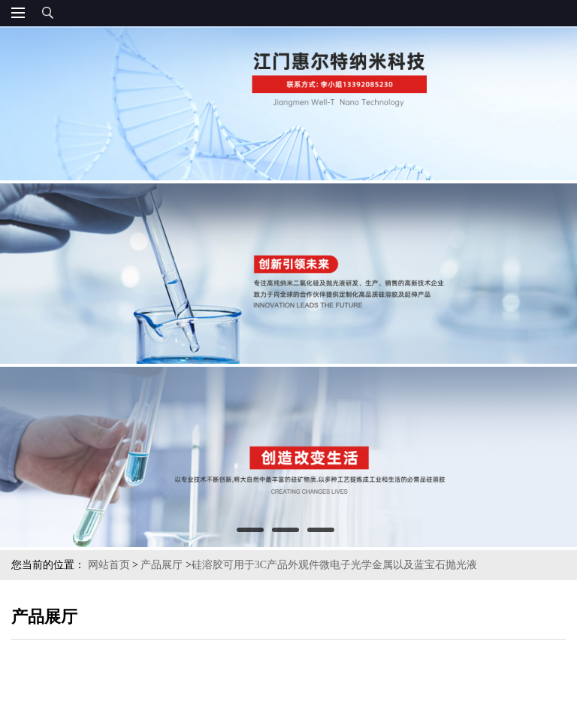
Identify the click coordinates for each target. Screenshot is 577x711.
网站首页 (109, 564)
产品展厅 (161, 564)
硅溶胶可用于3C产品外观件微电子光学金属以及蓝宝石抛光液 (334, 564)
